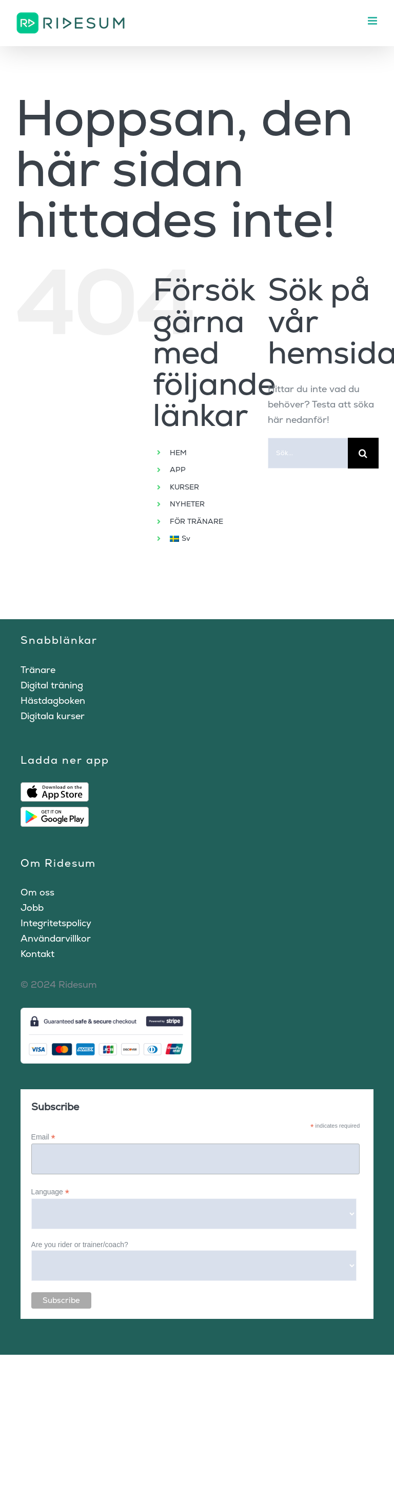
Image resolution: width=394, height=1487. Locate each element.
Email (43, 1137)
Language (50, 1192)
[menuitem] (211, 539)
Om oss (37, 892)
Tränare (38, 670)
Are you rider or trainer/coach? (79, 1244)
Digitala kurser (53, 716)
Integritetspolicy (56, 923)
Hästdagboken (53, 700)
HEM (178, 452)
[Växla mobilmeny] (373, 20)
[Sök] (363, 453)
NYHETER (187, 503)
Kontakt (37, 954)
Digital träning (52, 685)
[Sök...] (308, 453)
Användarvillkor (56, 938)
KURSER (184, 487)
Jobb (32, 907)
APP (178, 469)
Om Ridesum (58, 863)
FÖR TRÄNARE (196, 521)
